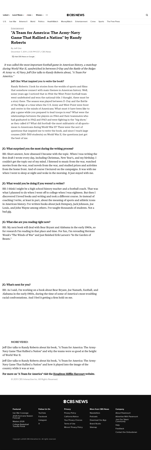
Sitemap (93, 427)
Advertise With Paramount (127, 417)
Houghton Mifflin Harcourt (69, 373)
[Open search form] (147, 15)
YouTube (42, 413)
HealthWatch (52, 21)
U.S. (4, 21)
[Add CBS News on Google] (23, 56)
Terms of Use (69, 424)
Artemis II (23, 21)
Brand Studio (95, 424)
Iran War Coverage (20, 413)
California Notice (71, 417)
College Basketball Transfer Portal (21, 425)
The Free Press (113, 21)
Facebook (42, 417)
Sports (101, 21)
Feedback (120, 429)
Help (118, 425)
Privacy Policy (70, 413)
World (32, 21)
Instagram (42, 420)
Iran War (12, 21)
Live (30, 15)
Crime (93, 21)
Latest (6, 15)
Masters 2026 (18, 421)
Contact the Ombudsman (126, 432)
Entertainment (81, 21)
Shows (39, 15)
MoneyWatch (66, 21)
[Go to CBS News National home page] (75, 15)
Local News (18, 15)
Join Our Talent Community (122, 420)
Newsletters (95, 413)
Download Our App (98, 420)
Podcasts (93, 417)
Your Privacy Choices (73, 420)
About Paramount (123, 413)
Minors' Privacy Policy (73, 427)
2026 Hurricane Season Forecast (23, 417)
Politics (41, 21)
